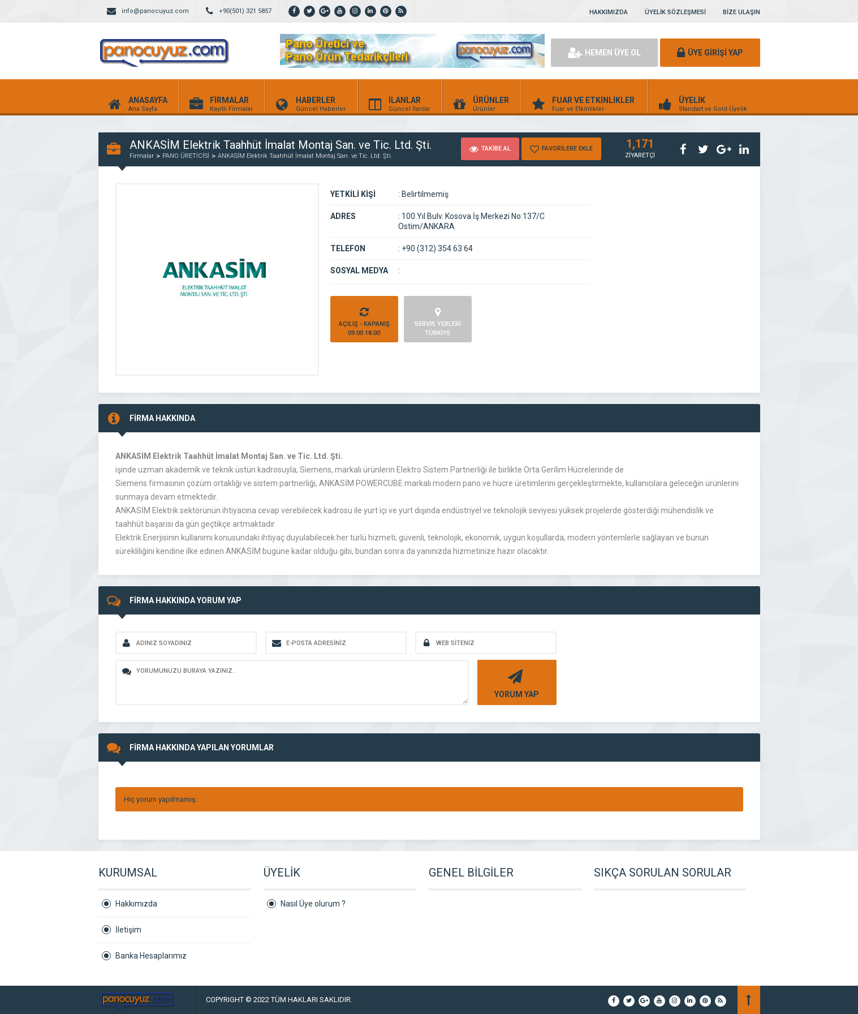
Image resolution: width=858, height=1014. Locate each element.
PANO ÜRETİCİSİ (185, 156)
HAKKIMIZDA (608, 12)
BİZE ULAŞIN (741, 12)
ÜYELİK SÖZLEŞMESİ (675, 12)
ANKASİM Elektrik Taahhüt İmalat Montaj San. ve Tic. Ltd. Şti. (305, 156)
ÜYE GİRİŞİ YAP (710, 52)
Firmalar (142, 156)
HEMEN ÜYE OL (604, 52)
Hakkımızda (136, 903)
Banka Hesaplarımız (151, 955)
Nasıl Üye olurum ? (313, 903)
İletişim (128, 929)
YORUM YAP (515, 683)
